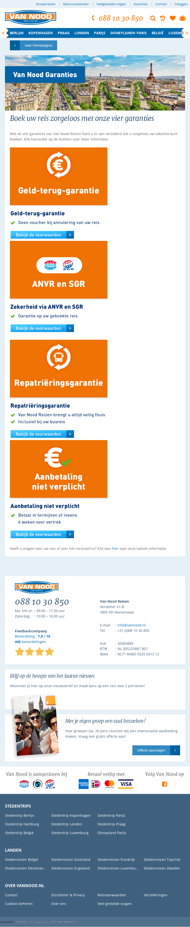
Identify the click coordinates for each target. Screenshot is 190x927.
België (158, 32)
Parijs (99, 32)
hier (115, 548)
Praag (64, 32)
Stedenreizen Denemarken (25, 868)
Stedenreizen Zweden (162, 868)
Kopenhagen (40, 32)
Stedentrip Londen (66, 824)
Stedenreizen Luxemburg (118, 868)
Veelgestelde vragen (111, 4)
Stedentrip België (19, 832)
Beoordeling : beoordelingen (32, 639)
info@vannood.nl (132, 625)
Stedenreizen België (21, 859)
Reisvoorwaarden (76, 4)
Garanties (141, 4)
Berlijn (17, 32)
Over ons (58, 903)
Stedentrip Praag (111, 824)
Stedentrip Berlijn (19, 815)
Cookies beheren (19, 903)
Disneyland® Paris (128, 32)
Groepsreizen (45, 4)
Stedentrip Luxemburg (70, 832)
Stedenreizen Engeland (70, 868)
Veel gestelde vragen (114, 903)
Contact (161, 4)
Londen (81, 32)
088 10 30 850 (116, 18)
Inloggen (181, 4)
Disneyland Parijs (111, 832)
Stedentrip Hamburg (22, 824)
